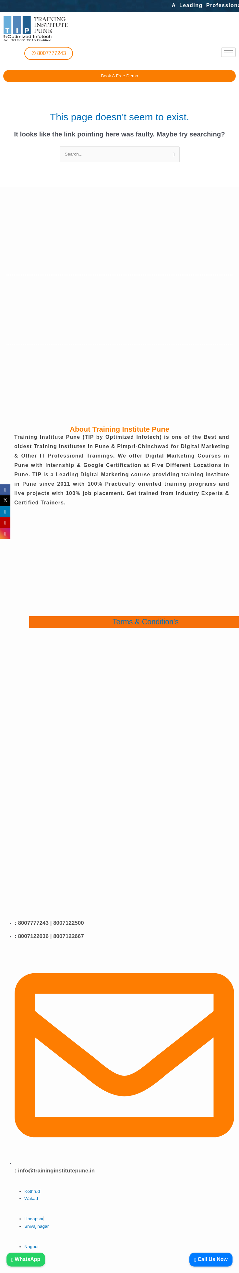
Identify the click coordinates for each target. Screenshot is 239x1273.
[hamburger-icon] (228, 52)
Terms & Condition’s (146, 622)
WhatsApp (25, 1259)
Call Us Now (211, 1259)
